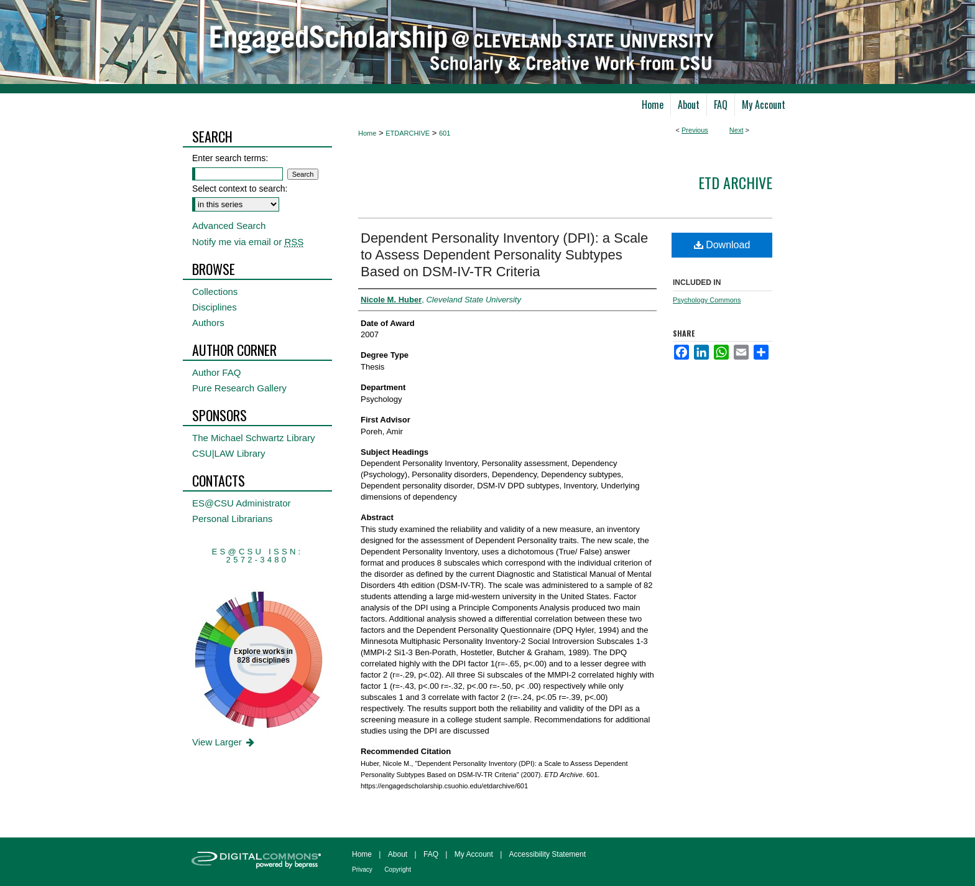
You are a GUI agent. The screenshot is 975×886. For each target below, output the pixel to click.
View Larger (224, 742)
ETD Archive (735, 182)
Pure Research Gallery (239, 388)
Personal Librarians (232, 518)
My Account (474, 854)
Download (722, 245)
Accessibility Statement (547, 854)
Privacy (362, 869)
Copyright (397, 869)
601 (444, 133)
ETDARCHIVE (408, 133)
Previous (695, 130)
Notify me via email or (247, 241)
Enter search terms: (230, 158)
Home (367, 133)
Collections (215, 291)
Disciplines (214, 307)
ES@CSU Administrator (241, 503)
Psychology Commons (707, 300)
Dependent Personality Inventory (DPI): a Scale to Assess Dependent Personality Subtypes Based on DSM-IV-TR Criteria (504, 254)
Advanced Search (229, 225)
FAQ (430, 854)
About (397, 854)
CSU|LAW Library (229, 453)
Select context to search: (239, 189)
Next (736, 130)
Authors (208, 322)
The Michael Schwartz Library (253, 437)
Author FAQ (216, 372)
